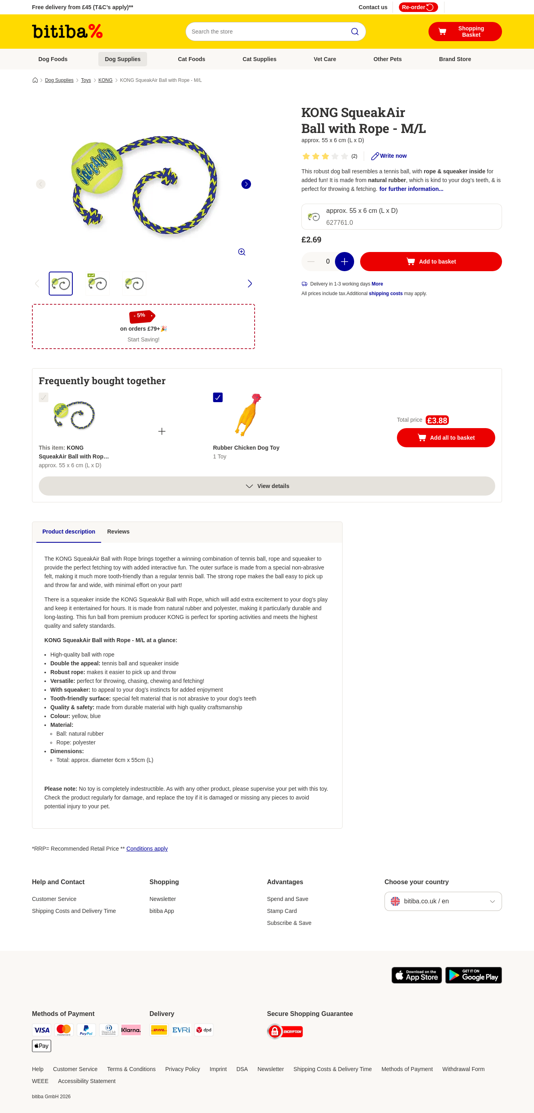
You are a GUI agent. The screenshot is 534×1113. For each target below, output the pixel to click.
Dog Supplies (122, 59)
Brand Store (455, 59)
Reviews (118, 531)
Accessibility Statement (87, 1081)
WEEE (40, 1081)
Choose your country (417, 882)
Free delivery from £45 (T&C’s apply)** (82, 7)
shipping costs (386, 293)
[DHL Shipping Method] (159, 1031)
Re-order (418, 7)
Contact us (373, 7)
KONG (105, 80)
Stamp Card (282, 911)
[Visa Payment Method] (41, 1031)
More (377, 284)
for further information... (411, 189)
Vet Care (325, 59)
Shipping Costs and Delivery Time (74, 911)
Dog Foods (53, 59)
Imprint (218, 1069)
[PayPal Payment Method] (86, 1031)
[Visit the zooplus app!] (416, 981)
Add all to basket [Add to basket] (454, 438)
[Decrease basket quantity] (311, 261)
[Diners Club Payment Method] (108, 1031)
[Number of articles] (327, 261)
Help (38, 1069)
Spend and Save (288, 899)
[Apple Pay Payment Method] (41, 1047)
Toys (86, 80)
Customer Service (54, 899)
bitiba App (161, 911)
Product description (68, 531)
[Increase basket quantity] (344, 261)
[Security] (285, 1033)
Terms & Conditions (131, 1069)
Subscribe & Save (289, 923)
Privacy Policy (182, 1069)
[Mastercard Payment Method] (64, 1031)
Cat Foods (191, 59)
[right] (246, 184)
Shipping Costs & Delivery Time (332, 1069)
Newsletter (162, 899)
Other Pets (387, 59)
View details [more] (267, 486)
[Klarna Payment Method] (131, 1031)
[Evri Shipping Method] (181, 1031)
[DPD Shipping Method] (203, 1031)
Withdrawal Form (463, 1069)
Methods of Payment (406, 1069)
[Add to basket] (431, 261)
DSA (242, 1069)
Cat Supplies (260, 59)
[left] (41, 184)
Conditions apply (147, 848)
